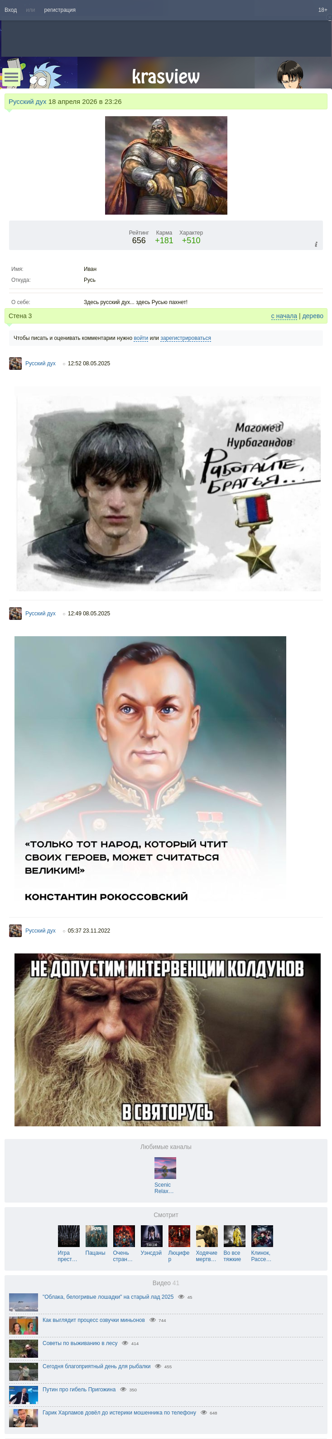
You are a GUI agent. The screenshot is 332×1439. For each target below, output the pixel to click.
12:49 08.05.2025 (89, 613)
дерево (312, 315)
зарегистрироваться (185, 338)
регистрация (60, 10)
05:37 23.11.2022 (89, 931)
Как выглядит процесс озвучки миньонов (94, 1320)
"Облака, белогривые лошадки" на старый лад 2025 (108, 1297)
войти (141, 338)
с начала (284, 315)
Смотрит (166, 1215)
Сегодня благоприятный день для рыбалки (97, 1366)
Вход (11, 10)
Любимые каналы (166, 1147)
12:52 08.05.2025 (89, 363)
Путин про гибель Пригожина (79, 1389)
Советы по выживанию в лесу (80, 1343)
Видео (166, 1283)
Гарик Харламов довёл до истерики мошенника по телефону (119, 1413)
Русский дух (28, 101)
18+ (322, 10)
